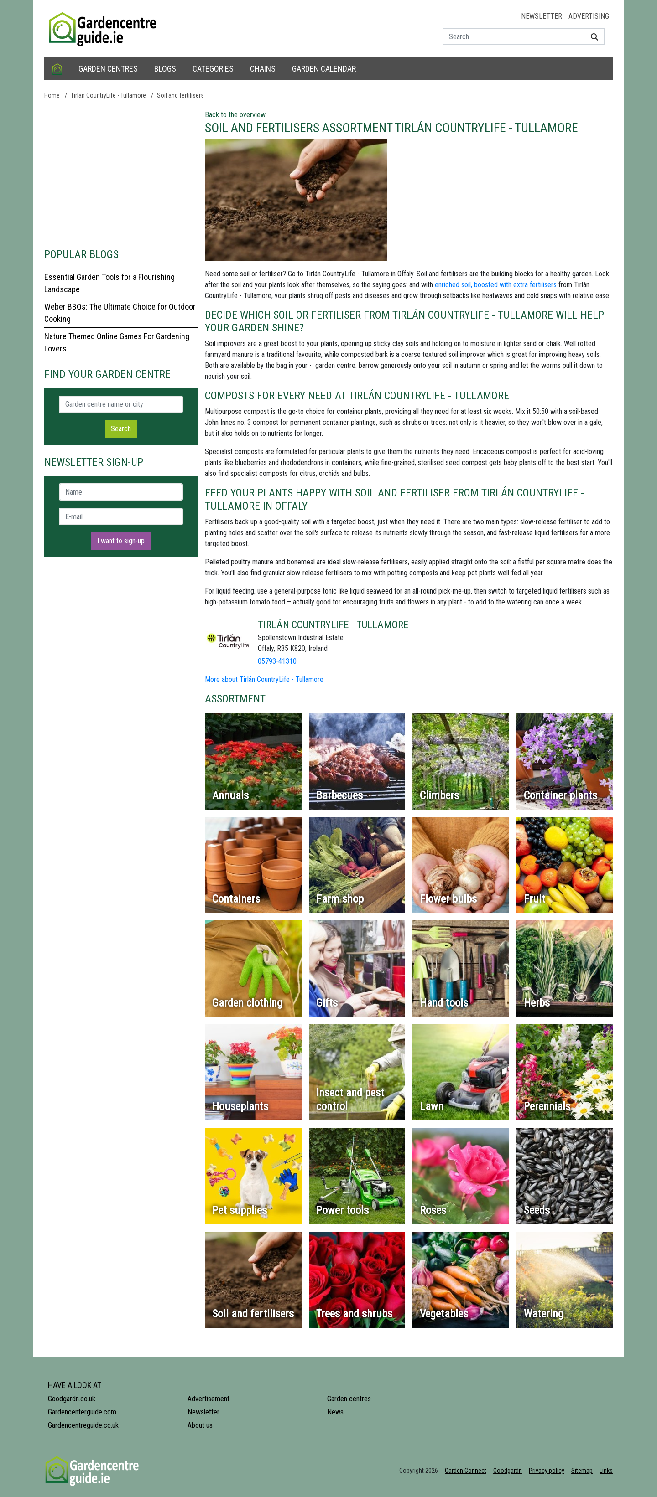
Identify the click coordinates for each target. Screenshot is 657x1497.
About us (200, 1425)
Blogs (165, 68)
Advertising (588, 16)
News (335, 1412)
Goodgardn (507, 1470)
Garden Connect (465, 1470)
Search (121, 428)
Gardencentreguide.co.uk (83, 1425)
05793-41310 (277, 661)
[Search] (591, 36)
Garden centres (108, 68)
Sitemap (582, 1470)
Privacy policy (546, 1470)
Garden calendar (324, 68)
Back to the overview (235, 114)
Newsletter (541, 16)
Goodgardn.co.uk (71, 1398)
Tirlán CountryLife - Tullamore (108, 95)
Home (52, 95)
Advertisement (208, 1398)
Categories (213, 68)
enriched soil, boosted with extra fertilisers (496, 284)
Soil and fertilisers (180, 95)
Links (606, 1470)
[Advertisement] (121, 173)
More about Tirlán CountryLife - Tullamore (264, 679)
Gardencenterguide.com (82, 1412)
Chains (263, 68)
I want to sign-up (121, 541)
